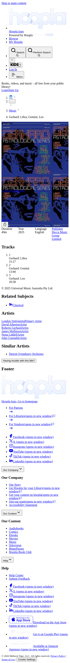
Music (12, 110)
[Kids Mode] (15, 65)
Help (7, 559)
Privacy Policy (58, 656)
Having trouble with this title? (19, 360)
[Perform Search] (39, 52)
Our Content (12, 512)
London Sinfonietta (13, 190)
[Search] (17, 52)
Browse (13, 38)
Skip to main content (13, 3)
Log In (13, 69)
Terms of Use (8, 659)
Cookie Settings (26, 659)
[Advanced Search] (12, 60)
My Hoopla (16, 42)
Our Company (13, 469)
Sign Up (13, 90)
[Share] (4, 224)
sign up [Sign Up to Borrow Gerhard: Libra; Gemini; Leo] (5, 220)
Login (5, 90)
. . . (12, 101)
